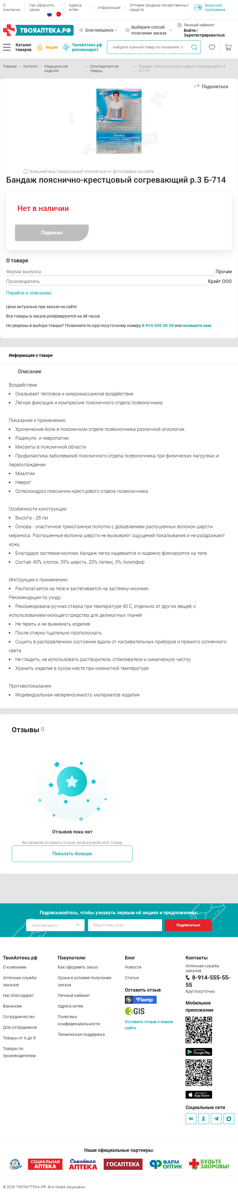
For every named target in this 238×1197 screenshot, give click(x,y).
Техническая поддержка (81, 1034)
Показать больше (72, 853)
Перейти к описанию (29, 293)
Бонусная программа (209, 7)
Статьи (132, 977)
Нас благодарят (18, 995)
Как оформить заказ (41, 7)
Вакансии (12, 1006)
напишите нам (197, 325)
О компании (11, 7)
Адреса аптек (75, 7)
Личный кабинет (74, 995)
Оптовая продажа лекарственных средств (159, 7)
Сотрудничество (19, 1016)
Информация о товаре (31, 355)
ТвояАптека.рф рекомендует (82, 47)
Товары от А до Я (19, 1038)
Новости (133, 967)
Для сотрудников (20, 1027)
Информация (109, 7)
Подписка (52, 233)
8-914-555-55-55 (158, 325)
